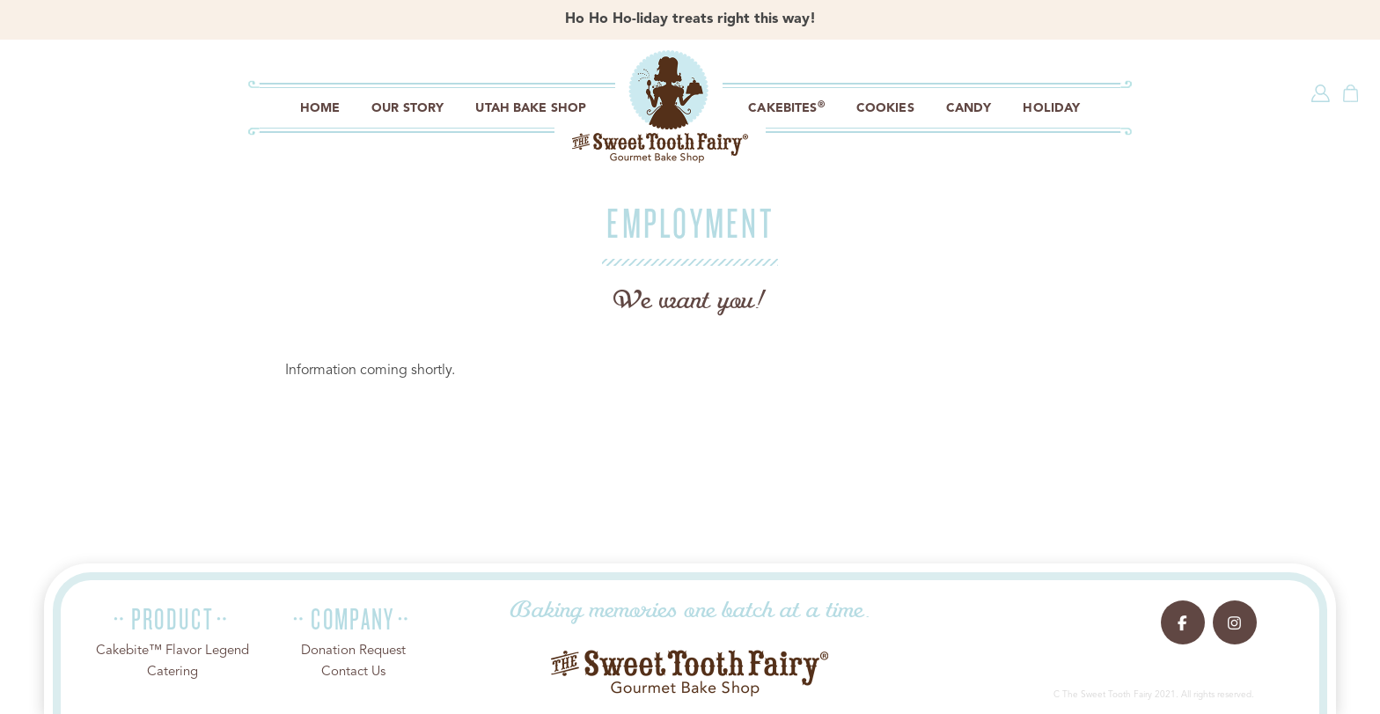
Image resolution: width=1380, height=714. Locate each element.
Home (320, 108)
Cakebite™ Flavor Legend (172, 651)
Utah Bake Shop (530, 108)
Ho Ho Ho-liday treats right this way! (690, 19)
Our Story (407, 108)
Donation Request (353, 651)
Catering (172, 672)
